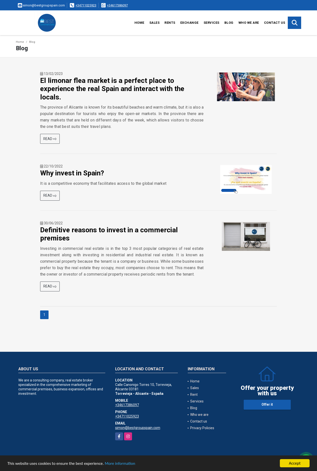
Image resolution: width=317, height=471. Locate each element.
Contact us (274, 22)
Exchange (189, 22)
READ (49, 139)
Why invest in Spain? (72, 173)
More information (120, 463)
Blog (229, 22)
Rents (169, 22)
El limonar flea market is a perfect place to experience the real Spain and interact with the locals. (112, 88)
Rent (194, 395)
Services (211, 22)
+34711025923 (86, 5)
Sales (154, 22)
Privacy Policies (202, 428)
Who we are (248, 22)
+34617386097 (117, 5)
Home (139, 22)
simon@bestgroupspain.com (137, 428)
